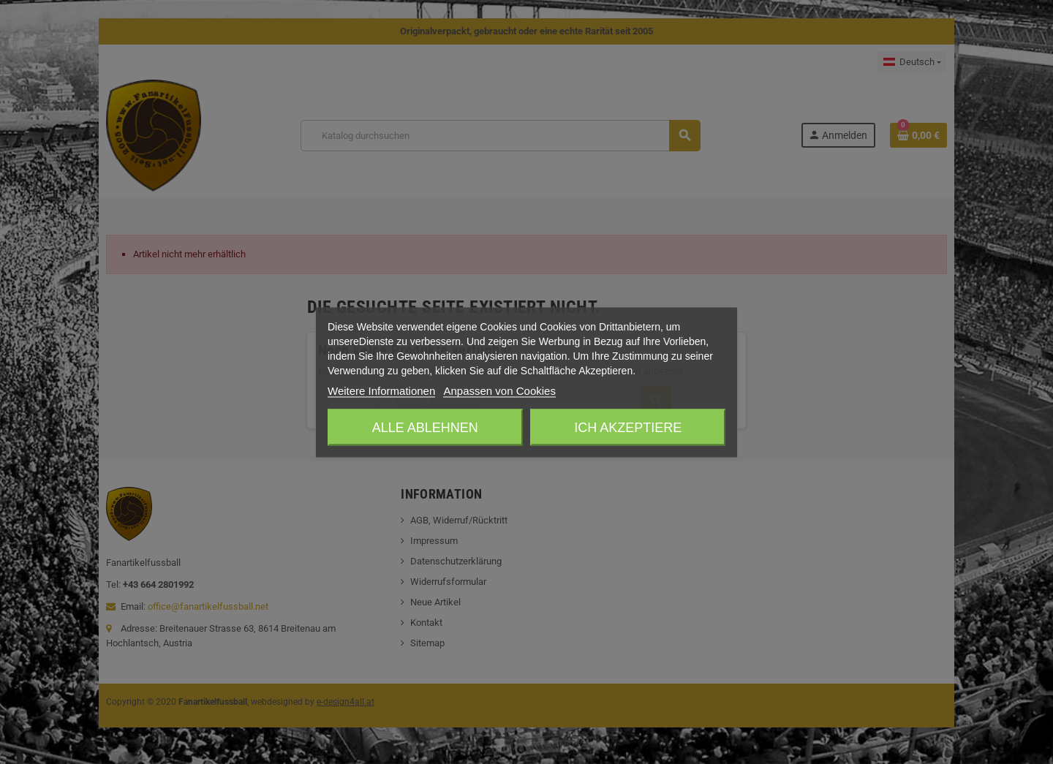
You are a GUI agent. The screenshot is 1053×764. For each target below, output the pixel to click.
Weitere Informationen (381, 390)
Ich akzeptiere (628, 427)
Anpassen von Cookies (499, 390)
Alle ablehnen (425, 427)
